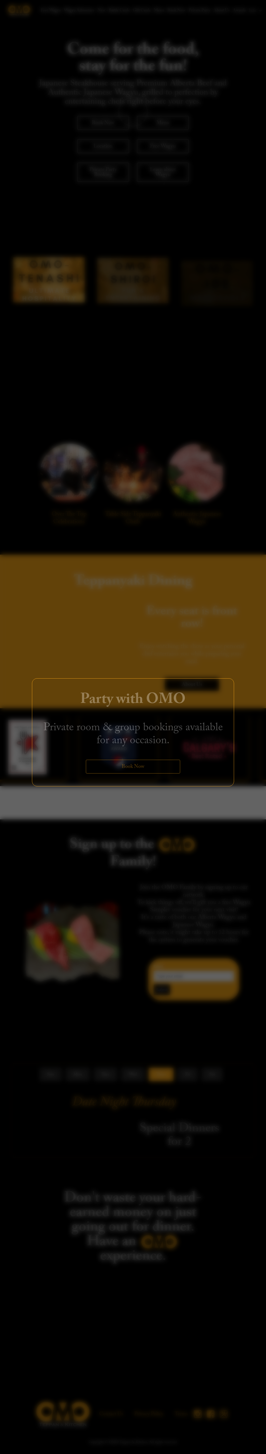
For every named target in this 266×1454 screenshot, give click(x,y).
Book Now (133, 766)
